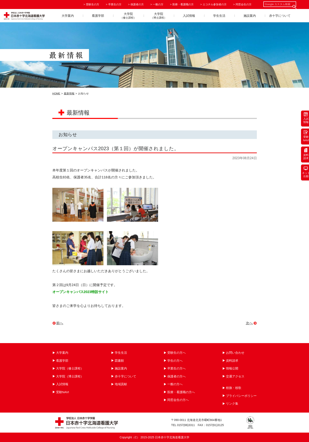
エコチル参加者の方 (215, 4)
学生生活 (219, 15)
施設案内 (250, 15)
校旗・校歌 (233, 387)
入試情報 (189, 15)
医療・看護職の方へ (181, 392)
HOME (56, 93)
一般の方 (158, 4)
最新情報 (69, 93)
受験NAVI (62, 392)
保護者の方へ (176, 376)
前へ (59, 323)
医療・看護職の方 (183, 4)
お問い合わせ (235, 352)
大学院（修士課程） (70, 368)
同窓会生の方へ (178, 400)
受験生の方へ (176, 352)
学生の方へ (175, 360)
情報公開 (232, 368)
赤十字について (280, 15)
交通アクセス (235, 376)
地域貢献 (121, 384)
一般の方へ (175, 384)
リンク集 (232, 403)
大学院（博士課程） (70, 376)
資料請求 (232, 360)
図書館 (119, 360)
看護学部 (98, 15)
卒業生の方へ (176, 368)
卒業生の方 (114, 4)
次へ (249, 323)
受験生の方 (92, 4)
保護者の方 (137, 4)
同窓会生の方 (244, 4)
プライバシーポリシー (241, 395)
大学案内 (68, 15)
